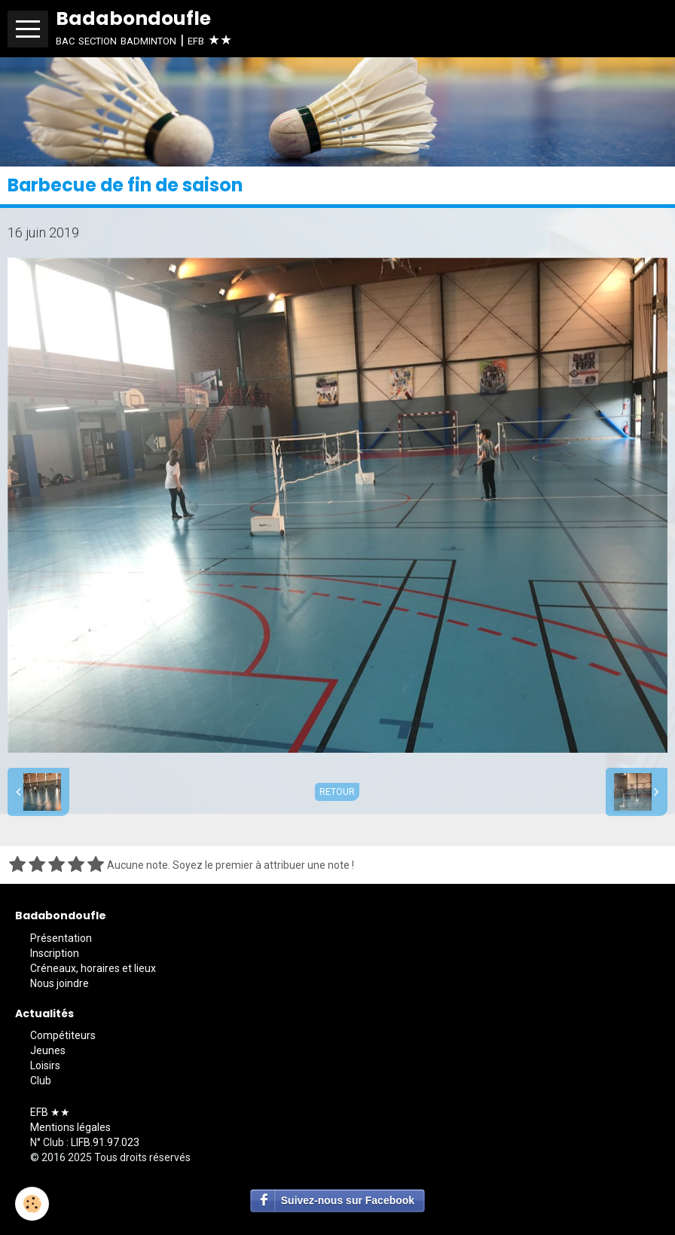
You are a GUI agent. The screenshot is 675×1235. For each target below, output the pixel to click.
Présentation (61, 938)
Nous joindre (59, 983)
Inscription (54, 953)
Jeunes (48, 1050)
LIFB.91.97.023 (105, 1142)
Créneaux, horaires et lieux (93, 968)
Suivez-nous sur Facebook (347, 1200)
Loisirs (45, 1065)
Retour (337, 792)
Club (40, 1081)
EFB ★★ (50, 1112)
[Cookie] (32, 1204)
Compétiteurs (63, 1035)
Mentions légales (70, 1127)
